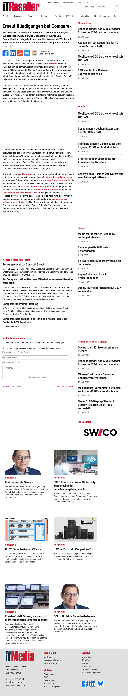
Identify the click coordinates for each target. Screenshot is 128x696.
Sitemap (85, 663)
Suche (113, 3)
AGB (46, 677)
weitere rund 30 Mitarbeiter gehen (35, 186)
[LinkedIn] (93, 686)
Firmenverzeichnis (90, 670)
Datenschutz (49, 680)
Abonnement (49, 674)
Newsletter (86, 657)
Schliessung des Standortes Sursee (20, 193)
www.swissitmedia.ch (15, 685)
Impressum (49, 683)
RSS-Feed (86, 660)
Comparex (52, 64)
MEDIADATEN (53, 2)
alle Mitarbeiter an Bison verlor (57, 177)
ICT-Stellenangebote (91, 673)
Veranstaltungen (51, 663)
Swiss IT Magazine (52, 687)
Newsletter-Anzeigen (53, 660)
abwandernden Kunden (48, 189)
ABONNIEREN (68, 2)
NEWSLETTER (83, 2)
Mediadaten (49, 657)
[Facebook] (85, 686)
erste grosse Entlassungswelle (54, 180)
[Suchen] (117, 6)
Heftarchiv (86, 666)
